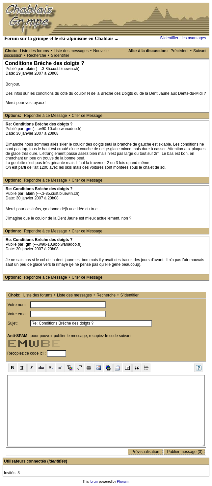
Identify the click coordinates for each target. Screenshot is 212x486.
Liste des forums (34, 51)
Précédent (180, 51)
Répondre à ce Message (45, 115)
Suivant (199, 51)
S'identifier (60, 55)
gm (29, 128)
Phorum (122, 481)
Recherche (36, 55)
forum (94, 481)
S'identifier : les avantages (183, 38)
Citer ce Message (87, 115)
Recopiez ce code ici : (27, 353)
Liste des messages (71, 51)
